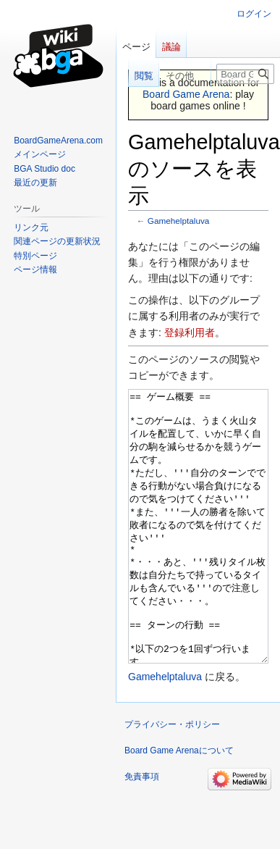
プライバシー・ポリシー (172, 779)
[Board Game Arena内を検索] (245, 74)
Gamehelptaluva (179, 220)
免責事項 (141, 831)
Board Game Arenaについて (179, 805)
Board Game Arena (186, 94)
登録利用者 (189, 332)
